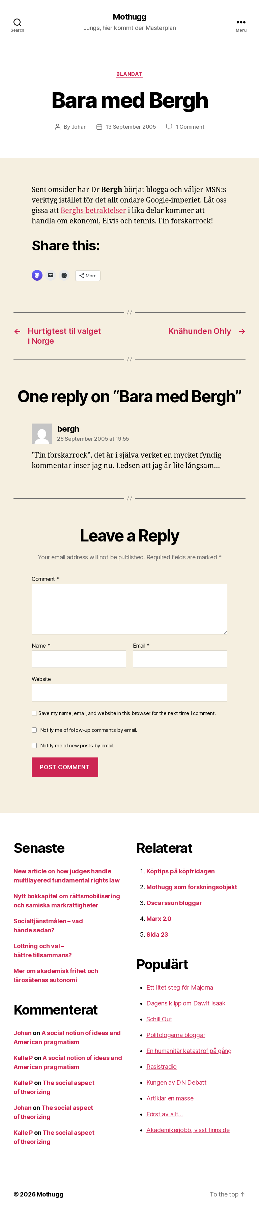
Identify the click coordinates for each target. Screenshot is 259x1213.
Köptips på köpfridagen (180, 870)
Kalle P (23, 1057)
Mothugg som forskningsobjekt (191, 886)
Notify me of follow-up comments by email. (88, 730)
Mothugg (129, 17)
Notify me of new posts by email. (77, 745)
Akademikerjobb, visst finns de (188, 1129)
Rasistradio (161, 1066)
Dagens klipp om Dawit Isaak (186, 1002)
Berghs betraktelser (93, 210)
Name (41, 646)
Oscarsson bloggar (174, 902)
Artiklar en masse (169, 1097)
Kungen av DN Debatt (176, 1082)
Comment (46, 579)
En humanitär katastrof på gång (189, 1050)
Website (41, 678)
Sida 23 (157, 934)
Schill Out (159, 1018)
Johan (79, 126)
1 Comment (190, 126)
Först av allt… (164, 1113)
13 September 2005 (131, 126)
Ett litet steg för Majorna (179, 987)
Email (141, 646)
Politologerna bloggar (175, 1034)
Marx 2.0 (159, 918)
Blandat (129, 74)
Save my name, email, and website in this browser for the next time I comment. (127, 713)
